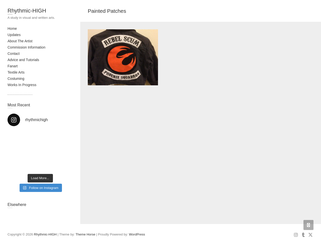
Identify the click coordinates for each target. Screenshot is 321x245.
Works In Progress (22, 85)
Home (12, 29)
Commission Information (26, 47)
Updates (14, 35)
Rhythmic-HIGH (27, 11)
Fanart (13, 66)
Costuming (16, 79)
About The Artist (20, 41)
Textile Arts (16, 72)
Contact (14, 54)
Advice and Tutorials (23, 60)
